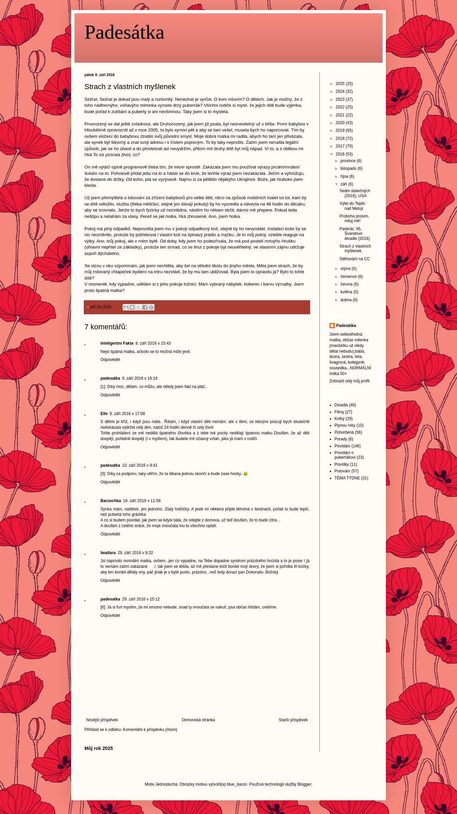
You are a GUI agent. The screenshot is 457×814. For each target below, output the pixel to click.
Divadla (341, 405)
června (347, 284)
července (349, 276)
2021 (341, 115)
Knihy (339, 418)
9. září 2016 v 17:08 (127, 413)
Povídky (341, 464)
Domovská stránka (198, 720)
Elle (103, 413)
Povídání (342, 446)
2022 (341, 107)
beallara (108, 552)
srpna (346, 268)
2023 (341, 99)
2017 (341, 146)
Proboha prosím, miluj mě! (354, 218)
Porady (340, 439)
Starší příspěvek (293, 720)
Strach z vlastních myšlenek (355, 248)
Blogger (304, 784)
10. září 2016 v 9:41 (140, 465)
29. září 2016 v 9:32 (135, 552)
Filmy (339, 412)
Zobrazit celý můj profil (349, 381)
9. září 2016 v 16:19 (140, 378)
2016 (341, 154)
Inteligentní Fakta (117, 343)
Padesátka (124, 32)
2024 (341, 91)
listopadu (349, 168)
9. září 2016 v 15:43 (153, 343)
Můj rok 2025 (98, 748)
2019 (341, 130)
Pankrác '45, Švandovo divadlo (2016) (354, 234)
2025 (341, 83)
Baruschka (110, 500)
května (347, 292)
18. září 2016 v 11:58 (142, 500)
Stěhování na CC (354, 259)
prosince (348, 160)
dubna (346, 300)
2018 (341, 138)
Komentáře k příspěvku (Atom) (150, 729)
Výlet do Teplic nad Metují (352, 206)
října (345, 176)
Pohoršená (344, 432)
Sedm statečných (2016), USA (354, 193)
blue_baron (237, 784)
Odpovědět (110, 359)
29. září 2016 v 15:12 (141, 599)
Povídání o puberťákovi (345, 455)
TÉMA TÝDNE (347, 478)
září (344, 184)
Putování (342, 471)
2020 (341, 122)
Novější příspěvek (102, 720)
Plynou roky (345, 425)
